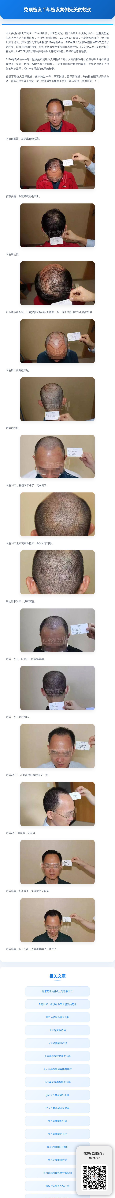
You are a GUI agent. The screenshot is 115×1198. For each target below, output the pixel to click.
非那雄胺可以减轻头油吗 (32, 1095)
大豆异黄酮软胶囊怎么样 (83, 1017)
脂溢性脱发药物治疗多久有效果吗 (32, 1121)
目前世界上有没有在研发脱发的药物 (83, 991)
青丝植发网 (34, 1170)
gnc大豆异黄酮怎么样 (32, 1043)
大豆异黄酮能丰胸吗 (32, 1069)
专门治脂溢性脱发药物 (32, 1004)
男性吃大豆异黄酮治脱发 (32, 1134)
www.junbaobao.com (72, 1170)
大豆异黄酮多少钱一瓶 (83, 1082)
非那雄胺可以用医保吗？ (83, 1134)
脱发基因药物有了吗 (82, 1108)
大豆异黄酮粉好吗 (32, 1056)
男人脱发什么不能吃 (82, 1095)
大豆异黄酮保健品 (82, 1069)
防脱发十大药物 (32, 1108)
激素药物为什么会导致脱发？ (32, 991)
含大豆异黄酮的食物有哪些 (32, 1030)
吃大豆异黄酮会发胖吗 (83, 1043)
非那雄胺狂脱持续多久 (57, 1146)
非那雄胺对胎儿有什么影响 (32, 1082)
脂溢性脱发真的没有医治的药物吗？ (83, 1121)
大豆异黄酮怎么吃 (82, 1056)
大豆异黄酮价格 (82, 1004)
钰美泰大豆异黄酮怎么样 (83, 1030)
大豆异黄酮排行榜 (32, 1017)
